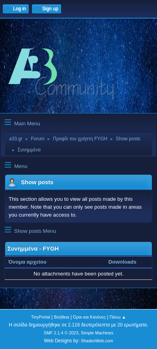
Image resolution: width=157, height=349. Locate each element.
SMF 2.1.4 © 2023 (61, 332)
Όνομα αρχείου (31, 262)
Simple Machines (97, 332)
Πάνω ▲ (118, 317)
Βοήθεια (61, 317)
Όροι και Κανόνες (89, 317)
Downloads (122, 262)
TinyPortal (40, 317)
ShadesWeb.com (97, 340)
